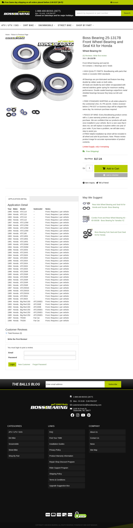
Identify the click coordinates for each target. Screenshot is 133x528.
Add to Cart (113, 168)
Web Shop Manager (90, 525)
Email (10, 353)
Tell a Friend (103, 183)
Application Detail (17, 199)
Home (7, 35)
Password (12, 357)
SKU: (85, 58)
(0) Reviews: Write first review (95, 56)
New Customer (24, 364)
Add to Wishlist (112, 175)
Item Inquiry (90, 183)
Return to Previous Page (19, 35)
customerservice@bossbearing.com (86, 405)
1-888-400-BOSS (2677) (83, 397)
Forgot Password (39, 364)
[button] (104, 13)
